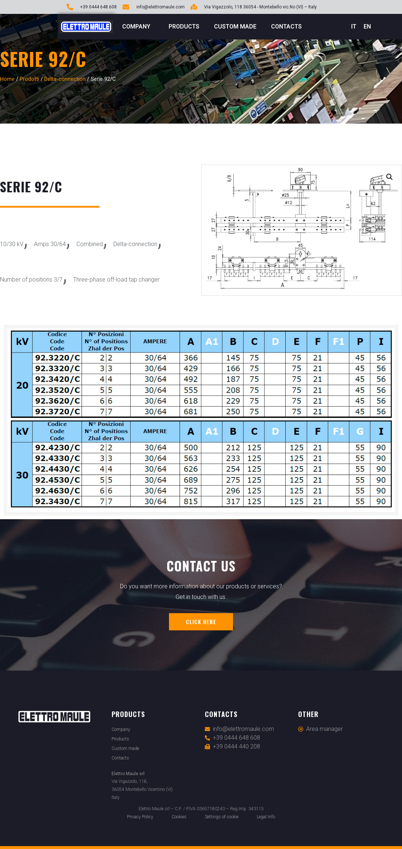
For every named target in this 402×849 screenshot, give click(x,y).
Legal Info (266, 816)
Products (184, 26)
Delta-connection (65, 79)
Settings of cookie (221, 816)
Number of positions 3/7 (31, 279)
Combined (89, 244)
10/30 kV (11, 244)
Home (7, 79)
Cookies (179, 816)
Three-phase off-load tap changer (116, 279)
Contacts (286, 26)
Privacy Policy (140, 816)
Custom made (235, 26)
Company (138, 26)
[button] (389, 177)
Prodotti (29, 79)
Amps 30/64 (50, 244)
